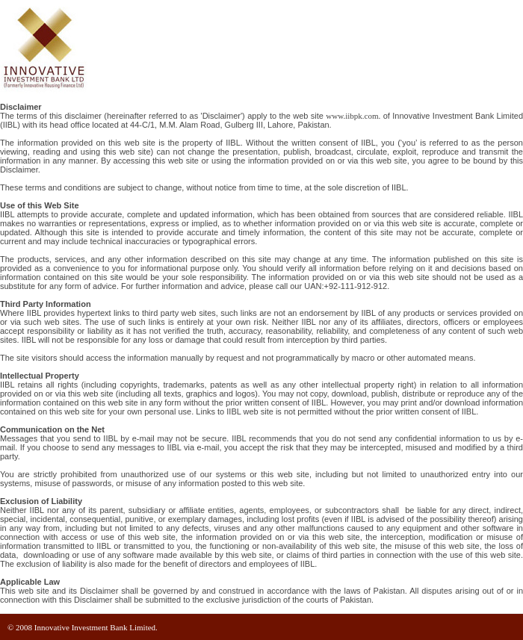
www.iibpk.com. (353, 115)
